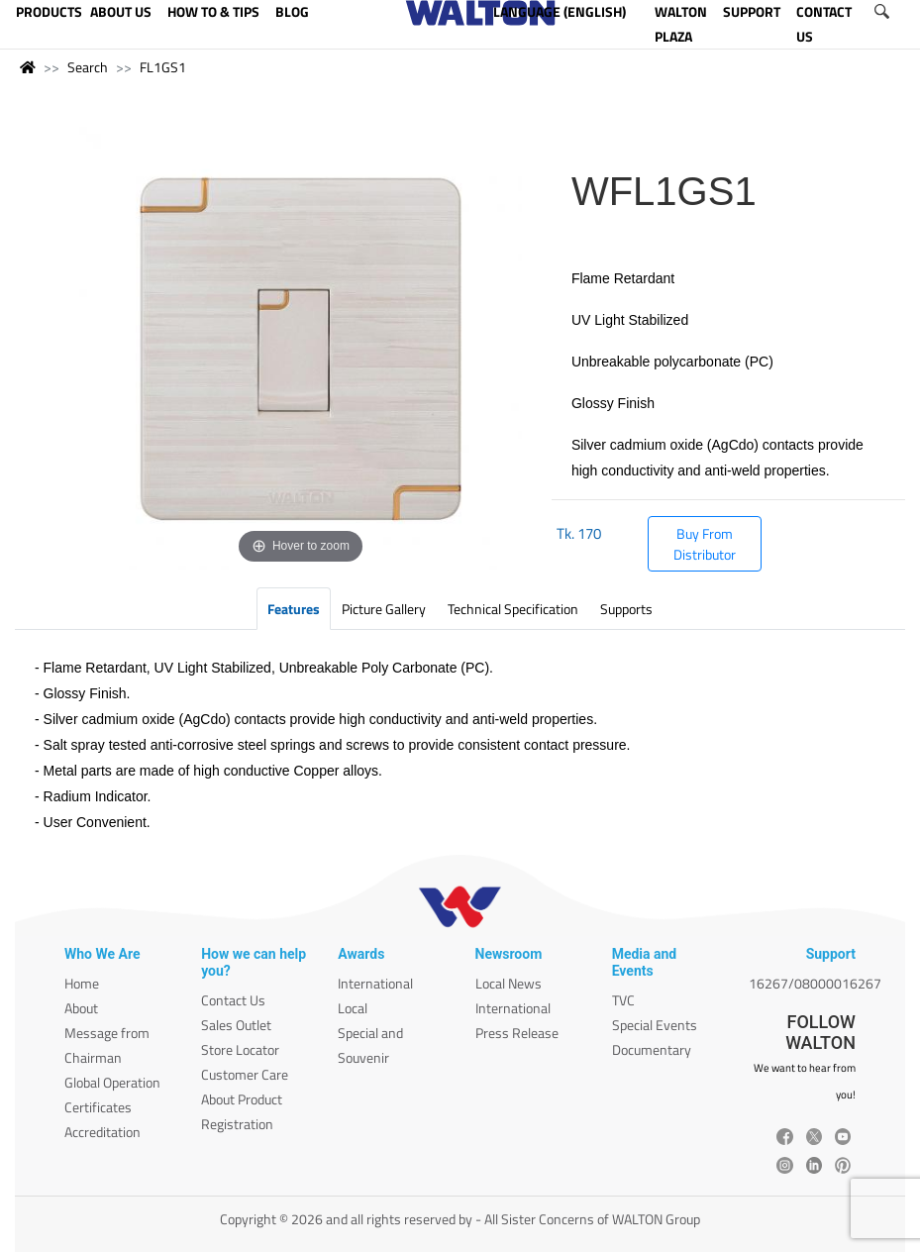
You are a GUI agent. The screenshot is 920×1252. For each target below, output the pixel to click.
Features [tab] (293, 608)
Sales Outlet (236, 1024)
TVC (623, 1000)
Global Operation (112, 1082)
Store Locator (240, 1049)
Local (352, 1007)
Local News (508, 983)
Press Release (517, 1032)
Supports (626, 608)
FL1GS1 (163, 66)
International (375, 983)
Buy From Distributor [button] (704, 544)
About (81, 1007)
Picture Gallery (384, 608)
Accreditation (102, 1131)
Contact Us (233, 1000)
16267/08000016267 (815, 983)
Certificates (98, 1106)
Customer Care (244, 1074)
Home (81, 983)
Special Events (654, 1024)
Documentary (651, 1049)
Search (87, 66)
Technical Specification (513, 608)
